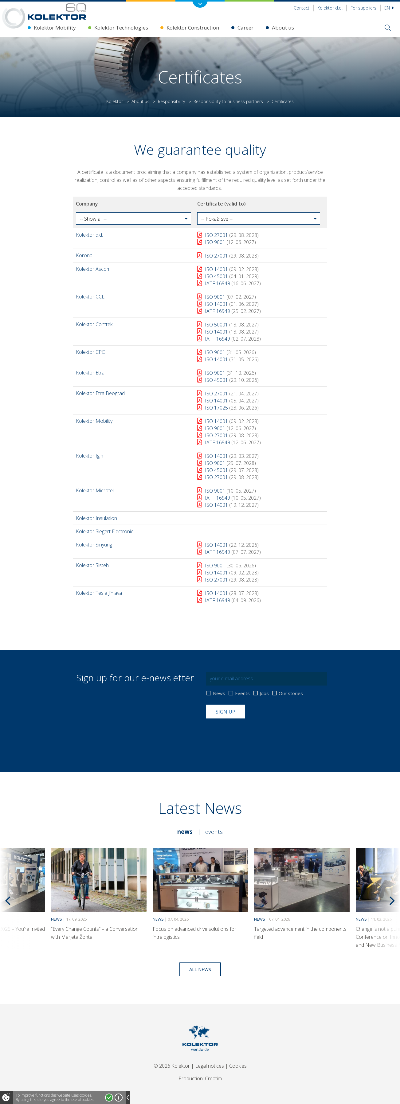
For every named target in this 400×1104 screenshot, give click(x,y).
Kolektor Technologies (121, 27)
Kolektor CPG (90, 352)
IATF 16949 (217, 283)
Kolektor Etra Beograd (100, 393)
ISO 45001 (216, 276)
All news (200, 969)
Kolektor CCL (90, 296)
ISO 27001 (216, 235)
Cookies (238, 1065)
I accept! (109, 1098)
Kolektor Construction (193, 27)
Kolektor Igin (89, 455)
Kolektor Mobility (55, 27)
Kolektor (114, 101)
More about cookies (119, 1098)
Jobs (264, 693)
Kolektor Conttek (94, 324)
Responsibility (171, 101)
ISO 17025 (216, 407)
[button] (133, 219)
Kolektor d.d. (330, 8)
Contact (301, 8)
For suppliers (363, 8)
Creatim (213, 1078)
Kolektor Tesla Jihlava (99, 593)
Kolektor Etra (90, 372)
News (219, 693)
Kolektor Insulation (96, 518)
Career (245, 27)
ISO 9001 (215, 242)
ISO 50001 (216, 324)
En (389, 8)
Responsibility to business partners (228, 101)
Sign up (225, 711)
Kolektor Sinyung (94, 544)
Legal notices (209, 1065)
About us (283, 27)
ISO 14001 (216, 269)
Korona (84, 255)
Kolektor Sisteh (92, 565)
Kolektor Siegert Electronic (104, 531)
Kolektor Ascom (93, 269)
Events (242, 693)
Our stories (291, 693)
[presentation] (253, 734)
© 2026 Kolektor (172, 1065)
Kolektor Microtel (95, 490)
